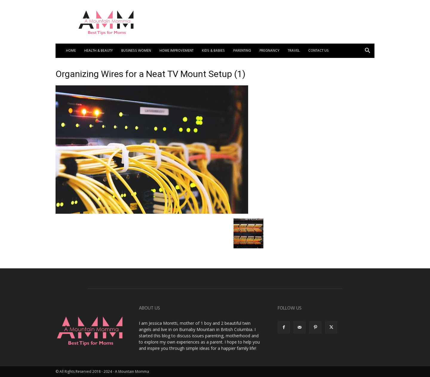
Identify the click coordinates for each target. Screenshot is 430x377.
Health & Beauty (98, 51)
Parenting (242, 51)
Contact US (318, 51)
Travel (294, 51)
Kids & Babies (213, 51)
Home (71, 51)
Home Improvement (176, 51)
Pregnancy (269, 51)
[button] (367, 51)
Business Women (136, 51)
